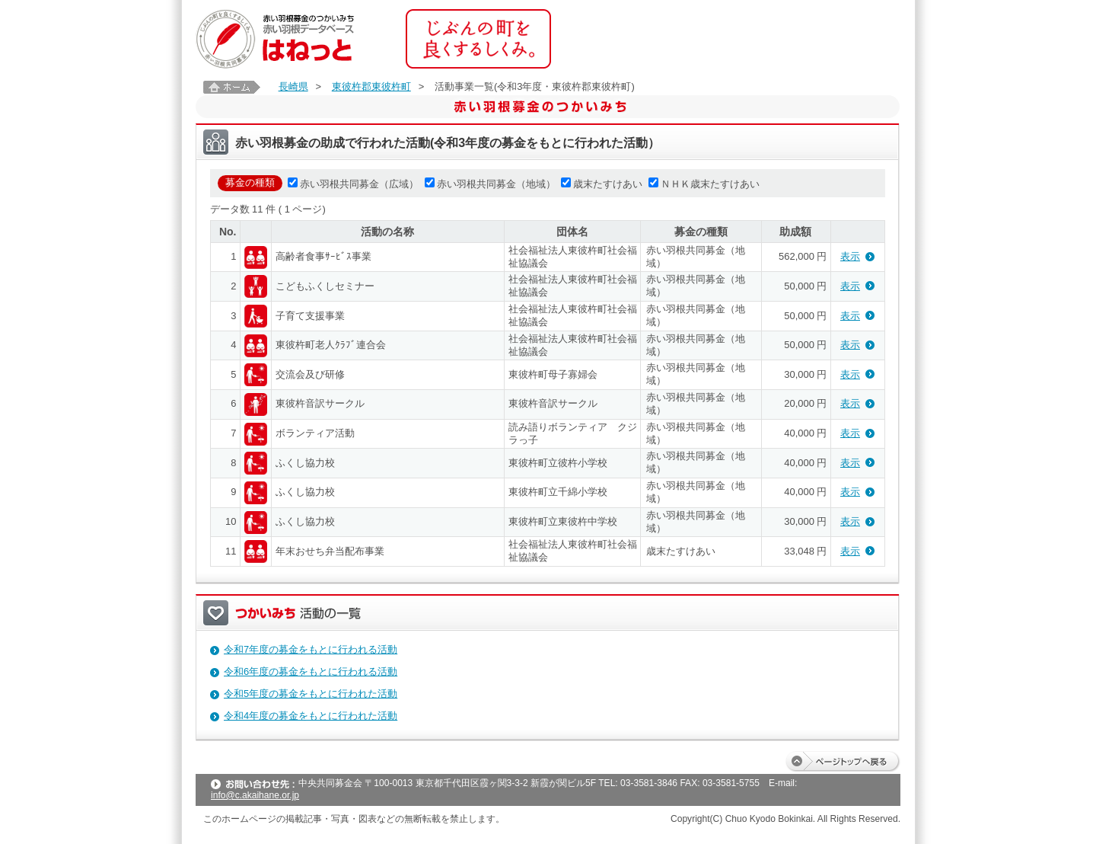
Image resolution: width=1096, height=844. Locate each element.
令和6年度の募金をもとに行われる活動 (310, 671)
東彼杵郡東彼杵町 (371, 86)
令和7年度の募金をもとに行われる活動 (310, 649)
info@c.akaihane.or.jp (255, 795)
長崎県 (293, 86)
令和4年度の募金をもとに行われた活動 (310, 715)
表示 (850, 256)
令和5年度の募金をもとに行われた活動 (310, 693)
